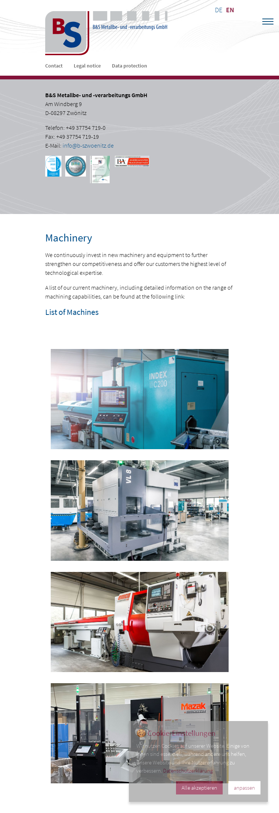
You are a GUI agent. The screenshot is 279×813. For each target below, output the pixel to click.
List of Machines (72, 312)
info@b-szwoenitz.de (88, 145)
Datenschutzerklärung (188, 770)
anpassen (244, 787)
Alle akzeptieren (199, 787)
